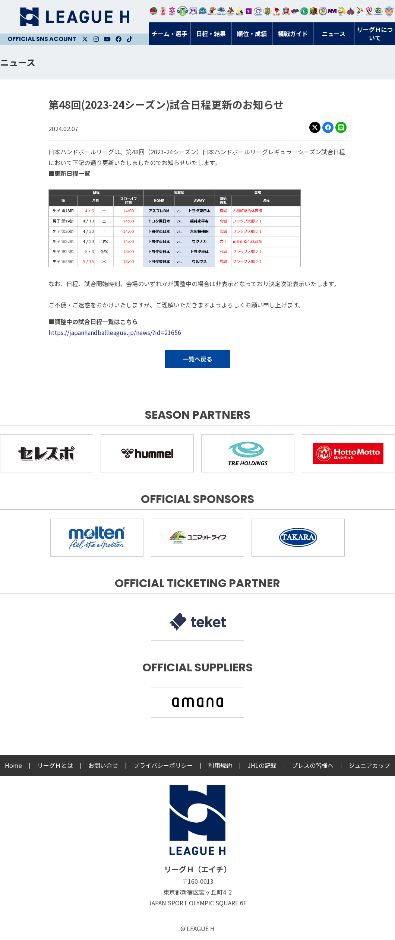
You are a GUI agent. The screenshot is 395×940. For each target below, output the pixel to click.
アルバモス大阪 (239, 11)
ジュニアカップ (369, 765)
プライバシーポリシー (163, 765)
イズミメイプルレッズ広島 (351, 11)
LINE (341, 127)
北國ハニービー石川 (304, 11)
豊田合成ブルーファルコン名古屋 (212, 11)
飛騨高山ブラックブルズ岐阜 (313, 11)
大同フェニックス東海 (221, 11)
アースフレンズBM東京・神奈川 (183, 11)
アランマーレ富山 (295, 11)
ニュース (17, 62)
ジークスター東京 (172, 11)
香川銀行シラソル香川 (359, 11)
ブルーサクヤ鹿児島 (378, 11)
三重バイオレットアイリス (332, 11)
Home (13, 765)
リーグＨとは (55, 765)
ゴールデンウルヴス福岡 (267, 11)
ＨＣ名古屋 (323, 11)
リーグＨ (74, 16)
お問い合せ (103, 765)
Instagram (96, 39)
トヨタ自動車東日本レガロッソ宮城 (153, 11)
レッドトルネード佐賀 (276, 11)
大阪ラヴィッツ (341, 11)
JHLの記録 (261, 765)
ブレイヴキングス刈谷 (230, 11)
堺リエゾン (248, 11)
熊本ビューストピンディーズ (369, 11)
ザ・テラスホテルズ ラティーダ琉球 (389, 11)
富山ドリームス (193, 11)
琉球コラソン (286, 11)
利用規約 (220, 765)
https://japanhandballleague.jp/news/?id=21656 (114, 332)
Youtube (107, 39)
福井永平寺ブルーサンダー (202, 11)
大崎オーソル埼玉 (163, 11)
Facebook (118, 39)
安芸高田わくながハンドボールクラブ (258, 11)
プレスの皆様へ (313, 765)
